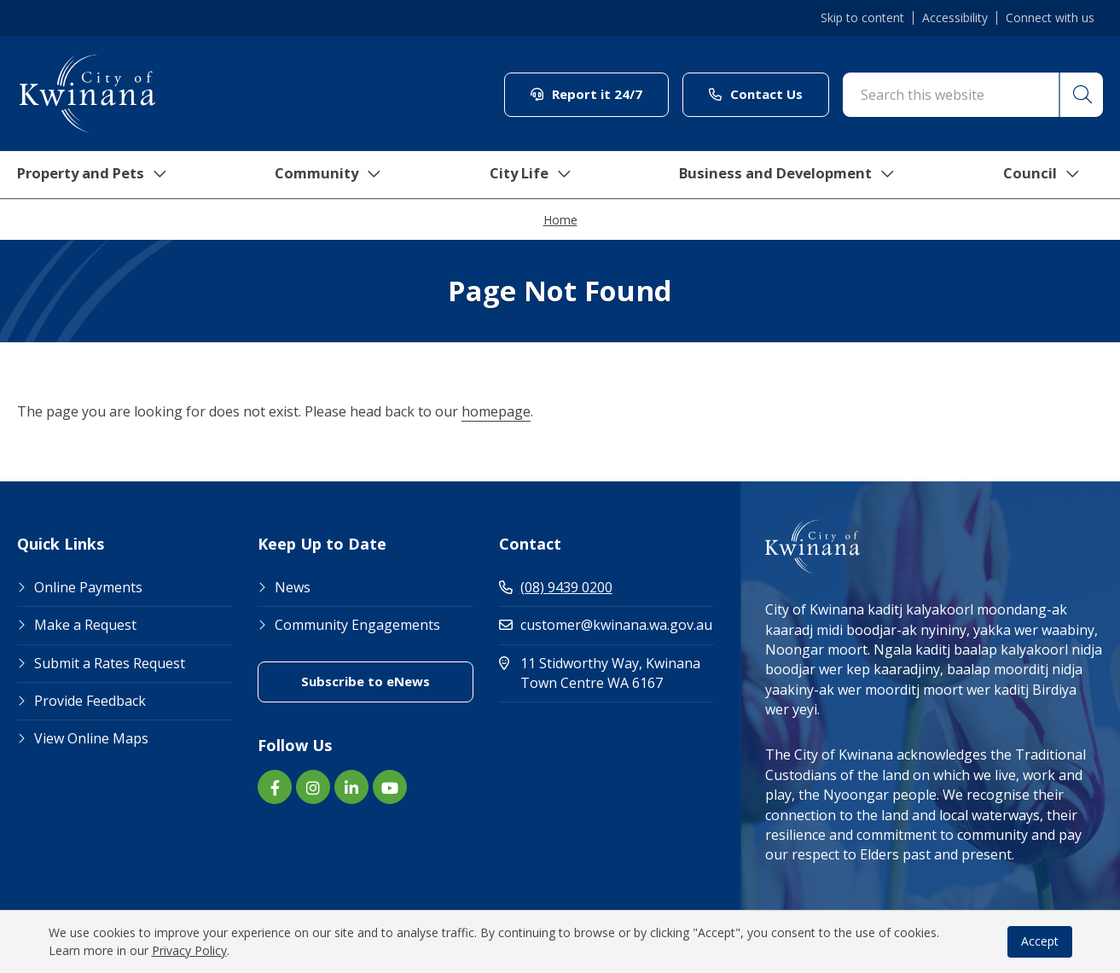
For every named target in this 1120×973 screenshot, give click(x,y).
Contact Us (756, 93)
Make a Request (85, 624)
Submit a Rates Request (109, 663)
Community (328, 175)
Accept (1040, 941)
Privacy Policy (189, 950)
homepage (496, 411)
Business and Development (793, 175)
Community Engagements (357, 624)
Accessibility (955, 18)
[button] (1080, 95)
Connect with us (1050, 18)
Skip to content (862, 18)
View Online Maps (91, 738)
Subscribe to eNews (365, 681)
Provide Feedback (90, 700)
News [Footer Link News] (292, 587)
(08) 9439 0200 (555, 587)
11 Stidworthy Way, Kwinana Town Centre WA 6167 (606, 673)
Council (1051, 175)
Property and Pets (87, 175)
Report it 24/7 (586, 93)
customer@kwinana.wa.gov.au (605, 624)
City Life (531, 175)
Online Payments (88, 587)
